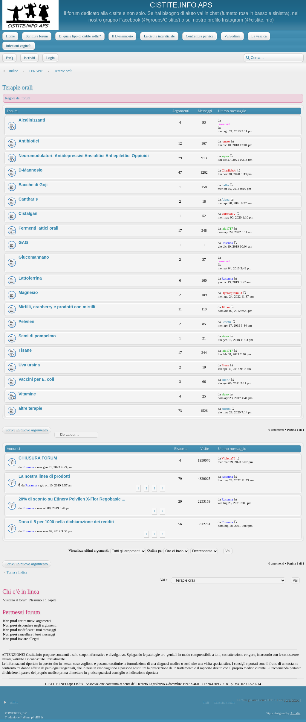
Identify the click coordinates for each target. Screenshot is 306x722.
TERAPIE (36, 71)
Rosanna (227, 243)
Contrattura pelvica (199, 36)
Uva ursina (29, 364)
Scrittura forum (36, 36)
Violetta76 (228, 458)
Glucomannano (34, 257)
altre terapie (30, 408)
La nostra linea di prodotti (44, 476)
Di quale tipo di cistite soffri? (79, 36)
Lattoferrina (30, 278)
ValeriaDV (228, 214)
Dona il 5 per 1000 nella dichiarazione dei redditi (66, 521)
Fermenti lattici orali (38, 228)
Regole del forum (17, 98)
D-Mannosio (30, 170)
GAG (23, 242)
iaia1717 (227, 228)
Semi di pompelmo (37, 335)
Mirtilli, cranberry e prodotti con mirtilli (57, 306)
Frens (225, 365)
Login (50, 58)
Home (10, 36)
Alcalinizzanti (32, 120)
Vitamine (27, 394)
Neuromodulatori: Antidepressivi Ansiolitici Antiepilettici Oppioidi (84, 155)
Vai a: (164, 580)
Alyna (225, 199)
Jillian (226, 307)
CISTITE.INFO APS (181, 5)
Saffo (225, 185)
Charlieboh (229, 170)
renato (226, 141)
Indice (13, 71)
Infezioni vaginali (18, 46)
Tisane (25, 350)
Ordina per (168, 550)
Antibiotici (29, 141)
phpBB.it (37, 717)
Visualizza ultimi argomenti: (107, 550)
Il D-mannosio (122, 36)
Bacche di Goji (33, 184)
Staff (205, 702)
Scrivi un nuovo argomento (26, 430)
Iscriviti (29, 58)
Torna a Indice (17, 572)
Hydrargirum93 (232, 293)
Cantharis (28, 199)
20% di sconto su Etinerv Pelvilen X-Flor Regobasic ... (72, 499)
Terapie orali (63, 71)
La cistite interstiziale (159, 36)
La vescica (258, 36)
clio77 (226, 379)
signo (225, 156)
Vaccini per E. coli (36, 379)
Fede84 (226, 322)
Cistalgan (28, 213)
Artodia (295, 713)
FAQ (9, 58)
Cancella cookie (224, 702)
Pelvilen (26, 321)
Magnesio (28, 292)
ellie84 (226, 408)
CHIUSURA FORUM (38, 458)
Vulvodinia (231, 36)
